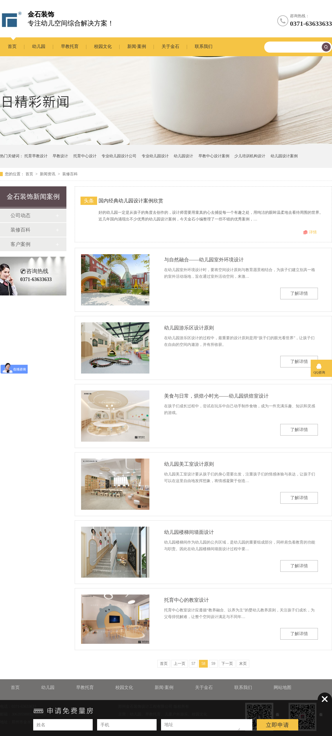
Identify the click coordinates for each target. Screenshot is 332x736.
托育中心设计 (85, 156)
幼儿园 (38, 46)
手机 (104, 724)
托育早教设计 (36, 156)
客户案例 (20, 244)
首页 (12, 46)
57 (193, 664)
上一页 (179, 664)
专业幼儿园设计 (155, 156)
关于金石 (170, 46)
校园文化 (103, 46)
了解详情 (299, 293)
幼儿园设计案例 (284, 156)
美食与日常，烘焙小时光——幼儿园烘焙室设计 (216, 396)
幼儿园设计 (183, 156)
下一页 (227, 664)
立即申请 (277, 725)
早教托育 (70, 46)
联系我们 (203, 46)
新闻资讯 (48, 174)
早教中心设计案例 (213, 156)
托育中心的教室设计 (186, 600)
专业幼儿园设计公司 (119, 156)
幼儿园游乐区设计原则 (189, 328)
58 (203, 664)
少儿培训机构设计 (249, 156)
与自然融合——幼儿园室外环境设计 (204, 260)
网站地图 (282, 687)
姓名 (41, 724)
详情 (313, 232)
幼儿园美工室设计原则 (189, 464)
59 (213, 664)
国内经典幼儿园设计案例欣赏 (130, 201)
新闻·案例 (136, 46)
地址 (168, 724)
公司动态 (20, 215)
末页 (243, 664)
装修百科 (70, 174)
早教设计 (60, 156)
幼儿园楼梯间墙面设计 (189, 532)
